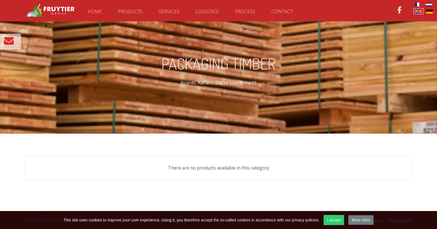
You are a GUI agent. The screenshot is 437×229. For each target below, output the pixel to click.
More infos (361, 220)
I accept (334, 220)
